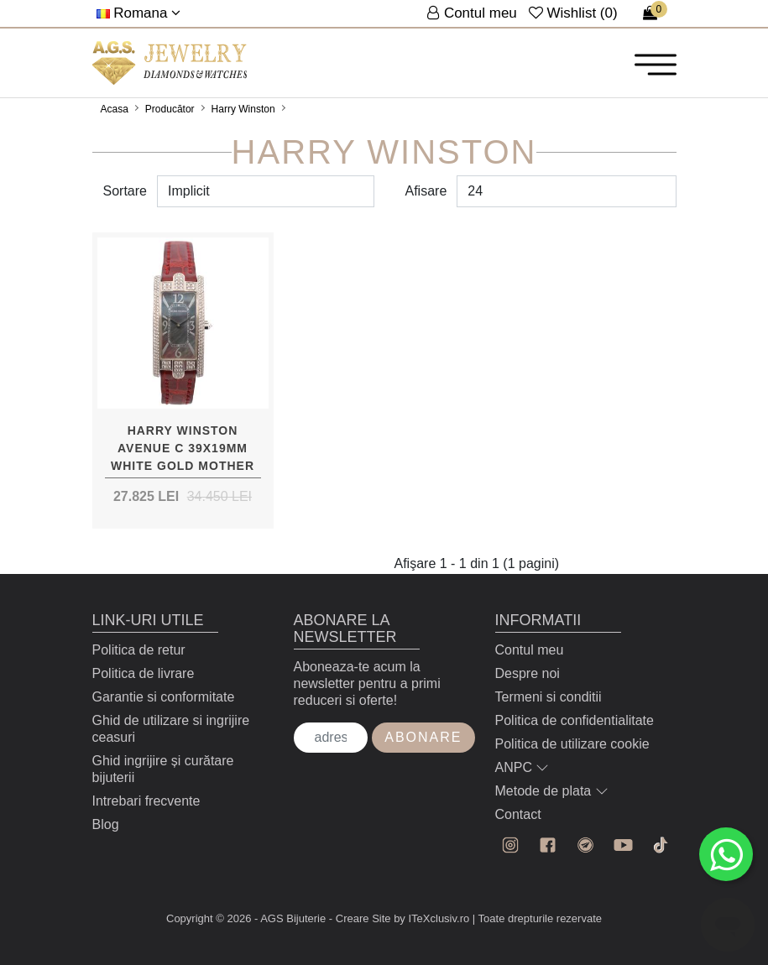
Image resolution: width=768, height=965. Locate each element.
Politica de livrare (143, 673)
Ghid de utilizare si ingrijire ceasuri (171, 728)
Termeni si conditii (548, 697)
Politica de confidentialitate (574, 720)
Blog (105, 824)
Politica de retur (138, 650)
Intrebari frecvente (146, 801)
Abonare (423, 737)
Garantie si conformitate (163, 697)
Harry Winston (243, 109)
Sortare (125, 191)
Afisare (426, 191)
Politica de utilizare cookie (572, 744)
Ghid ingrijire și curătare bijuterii (163, 769)
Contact (518, 814)
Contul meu (529, 650)
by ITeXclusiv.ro (431, 918)
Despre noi (527, 673)
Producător (170, 109)
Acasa (114, 109)
